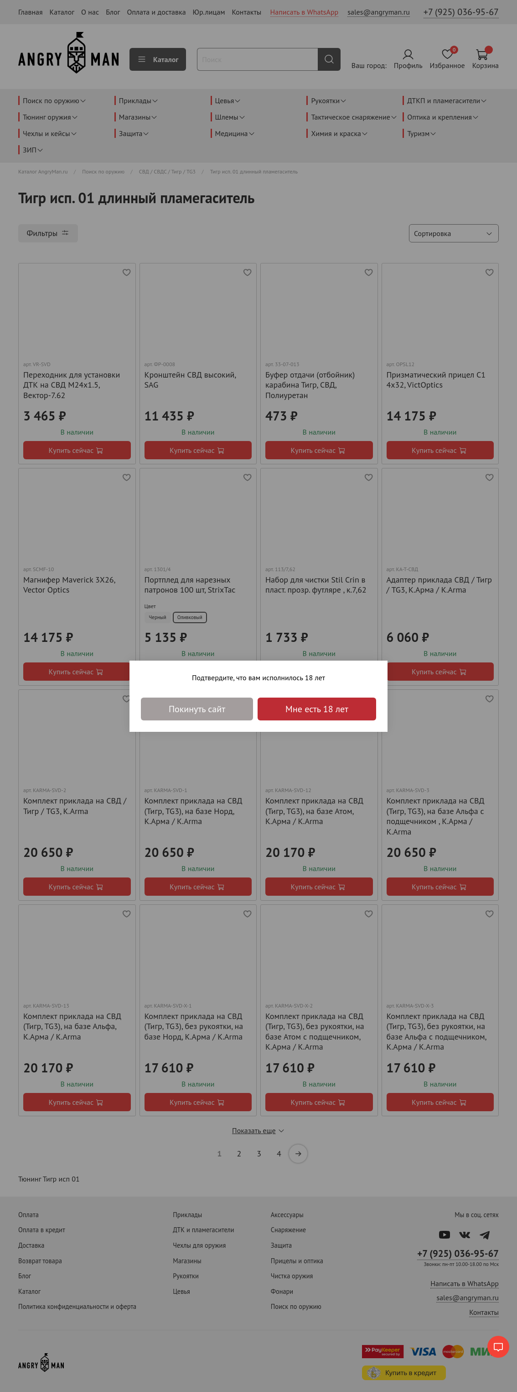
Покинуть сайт (197, 709)
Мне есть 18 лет (316, 709)
